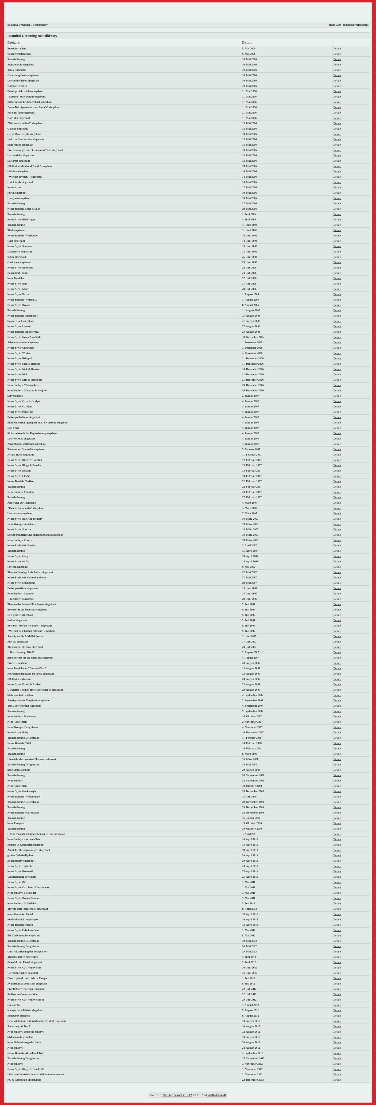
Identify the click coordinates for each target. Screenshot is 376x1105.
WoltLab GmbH (216, 1095)
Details (337, 48)
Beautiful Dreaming (18, 24)
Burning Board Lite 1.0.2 (177, 1095)
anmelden (348, 24)
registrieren (361, 24)
